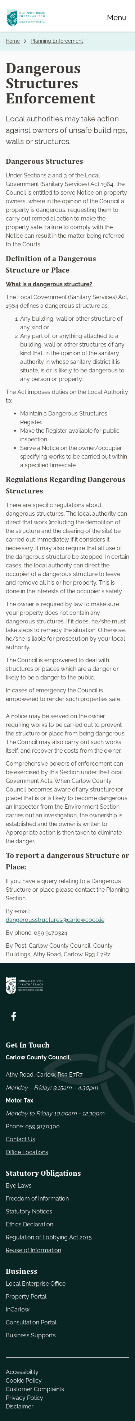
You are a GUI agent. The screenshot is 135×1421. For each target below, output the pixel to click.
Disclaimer (19, 1406)
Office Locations (27, 1152)
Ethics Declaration (29, 1224)
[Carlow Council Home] (67, 985)
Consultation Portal (31, 1322)
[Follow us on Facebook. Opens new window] (14, 1016)
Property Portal (26, 1296)
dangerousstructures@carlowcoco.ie (55, 919)
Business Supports (31, 1335)
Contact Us (20, 1139)
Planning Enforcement (57, 41)
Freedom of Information (37, 1198)
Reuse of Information (33, 1250)
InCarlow (18, 1309)
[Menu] (116, 17)
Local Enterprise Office (36, 1283)
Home (13, 41)
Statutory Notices (29, 1211)
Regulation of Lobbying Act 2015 (49, 1237)
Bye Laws (19, 1185)
